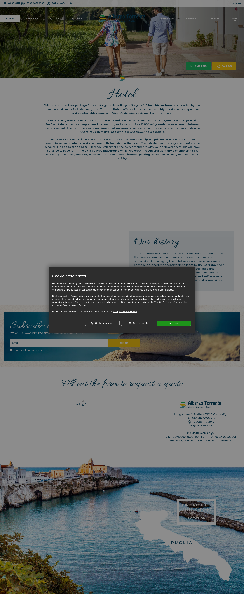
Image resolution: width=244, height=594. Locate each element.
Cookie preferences (102, 323)
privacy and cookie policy (125, 311)
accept (174, 323)
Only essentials (138, 323)
